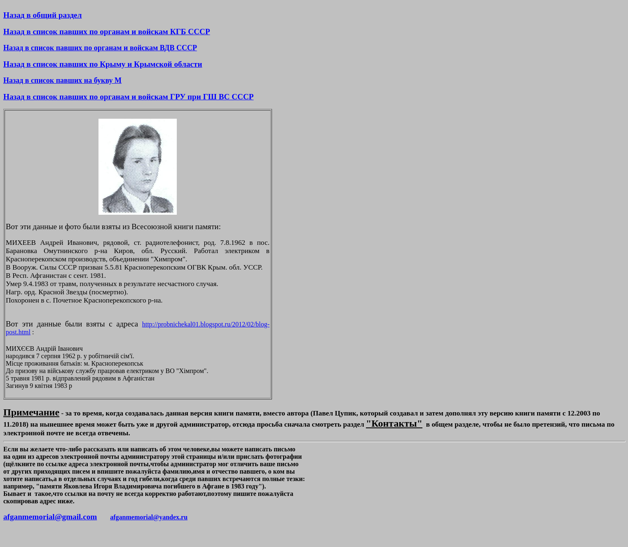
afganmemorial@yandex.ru (148, 517)
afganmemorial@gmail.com (50, 516)
